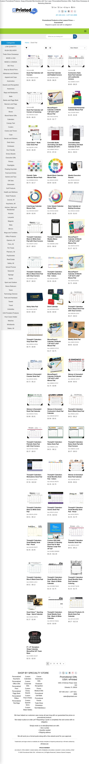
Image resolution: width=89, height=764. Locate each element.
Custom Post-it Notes (27, 697)
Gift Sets (11, 180)
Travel (11, 305)
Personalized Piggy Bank (16, 692)
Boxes (11, 112)
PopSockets (11, 255)
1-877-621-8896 (71, 15)
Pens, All (11, 244)
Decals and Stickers (10, 138)
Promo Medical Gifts (39, 690)
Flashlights (10, 165)
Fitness (10, 161)
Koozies (10, 213)
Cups (10, 134)
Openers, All (11, 240)
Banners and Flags (10, 104)
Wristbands (10, 324)
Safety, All (10, 263)
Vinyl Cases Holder (10, 317)
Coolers (10, 127)
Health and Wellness (11, 192)
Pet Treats (10, 248)
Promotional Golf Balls (39, 694)
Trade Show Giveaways (11, 54)
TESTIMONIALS (38, 708)
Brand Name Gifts (11, 115)
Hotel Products (11, 196)
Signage (11, 275)
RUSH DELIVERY (11, 50)
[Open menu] (85, 31)
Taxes (11, 290)
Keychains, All (10, 203)
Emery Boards (10, 154)
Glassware (10, 184)
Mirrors (10, 229)
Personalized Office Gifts (16, 682)
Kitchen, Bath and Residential (11, 208)
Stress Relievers (10, 286)
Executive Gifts (11, 157)
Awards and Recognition (11, 85)
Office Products (11, 236)
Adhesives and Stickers (10, 73)
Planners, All (11, 252)
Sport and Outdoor (11, 282)
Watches (11, 320)
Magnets (11, 221)
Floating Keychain (11, 169)
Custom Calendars (27, 678)
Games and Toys (10, 177)
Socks (11, 278)
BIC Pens (11, 66)
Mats (10, 225)
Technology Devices (10, 294)
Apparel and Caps (11, 77)
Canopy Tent (11, 123)
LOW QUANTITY (10, 46)
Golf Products (10, 188)
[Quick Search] (59, 36)
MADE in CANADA (10, 62)
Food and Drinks (10, 173)
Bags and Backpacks (11, 92)
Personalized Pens (16, 687)
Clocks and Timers (11, 131)
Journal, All (10, 200)
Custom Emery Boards (27, 691)
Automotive (10, 81)
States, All (10, 328)
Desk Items (10, 142)
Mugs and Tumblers (10, 232)
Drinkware (10, 146)
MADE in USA (10, 58)
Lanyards (11, 217)
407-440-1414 (60, 15)
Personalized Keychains (16, 678)
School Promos (11, 267)
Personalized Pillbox (16, 697)
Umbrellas (10, 309)
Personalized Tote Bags (16, 702)
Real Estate (11, 259)
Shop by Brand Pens (11, 69)
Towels (10, 301)
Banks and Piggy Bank (10, 100)
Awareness (10, 89)
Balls (10, 96)
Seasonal (11, 271)
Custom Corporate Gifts (27, 684)
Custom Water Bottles (27, 709)
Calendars (10, 119)
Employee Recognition (39, 685)
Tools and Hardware (10, 298)
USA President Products (11, 313)
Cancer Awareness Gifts (39, 679)
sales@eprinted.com (70, 696)
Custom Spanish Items (27, 703)
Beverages (10, 108)
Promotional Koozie (39, 699)
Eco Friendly (11, 150)
